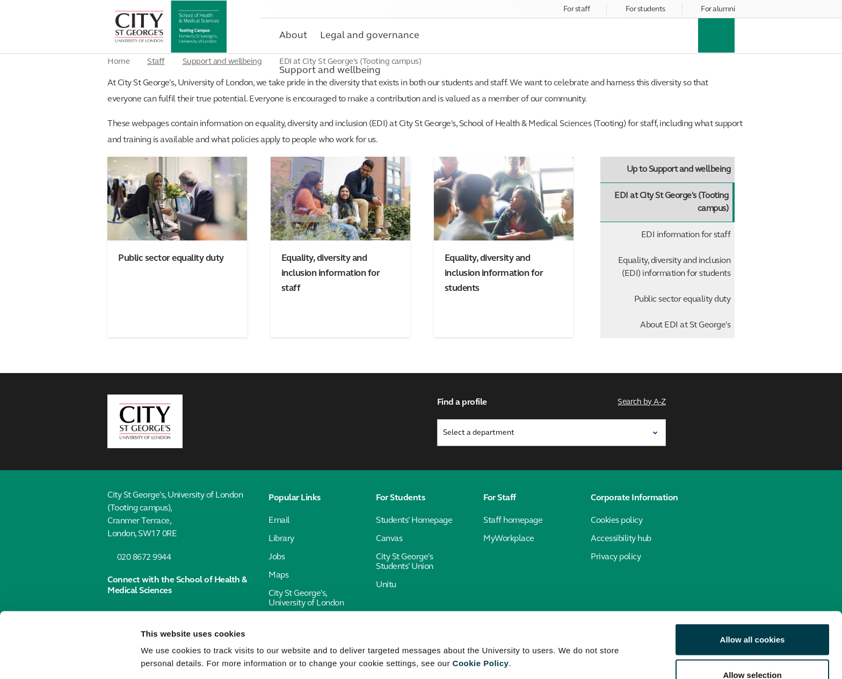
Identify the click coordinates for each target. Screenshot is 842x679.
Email (279, 520)
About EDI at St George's (685, 325)
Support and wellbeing (222, 62)
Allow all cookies (752, 580)
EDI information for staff (686, 235)
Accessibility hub (621, 538)
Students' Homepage (414, 520)
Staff (156, 62)
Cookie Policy (481, 603)
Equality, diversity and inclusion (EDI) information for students (674, 267)
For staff (576, 9)
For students (645, 9)
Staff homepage (512, 520)
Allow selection (752, 615)
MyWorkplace (508, 538)
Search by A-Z (642, 402)
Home (118, 62)
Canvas (389, 538)
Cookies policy (616, 520)
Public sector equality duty (682, 299)
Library (281, 538)
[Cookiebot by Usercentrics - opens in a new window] (70, 658)
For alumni (718, 9)
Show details (564, 638)
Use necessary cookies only (752, 650)
